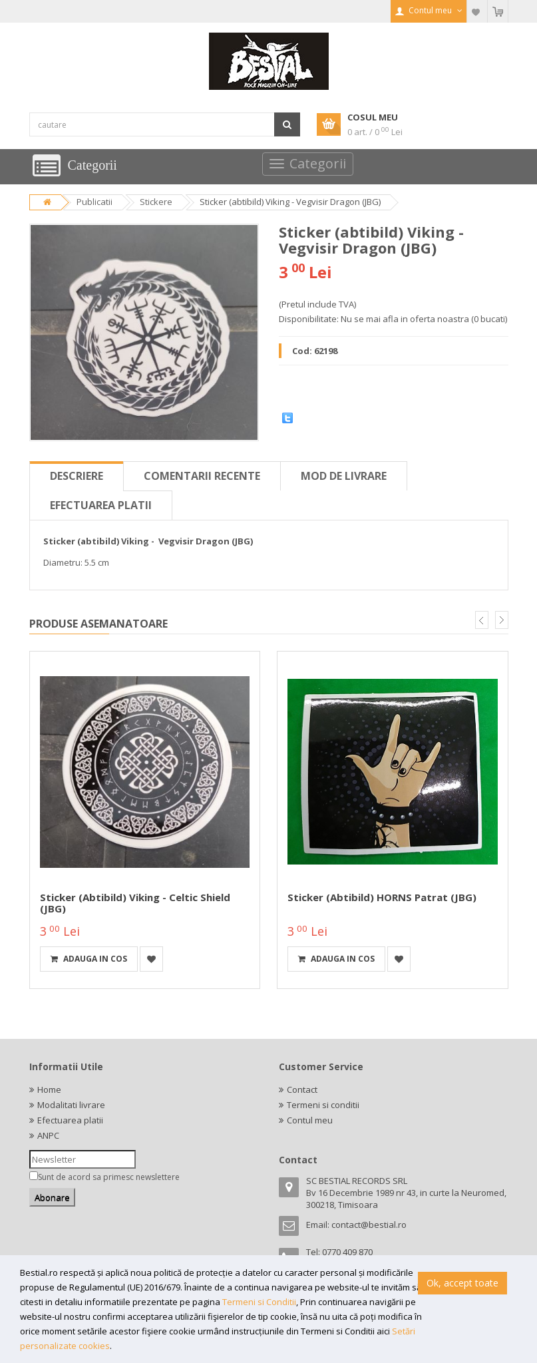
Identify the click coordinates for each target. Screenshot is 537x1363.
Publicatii (94, 202)
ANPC (48, 1135)
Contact (302, 1089)
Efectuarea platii (101, 505)
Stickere (156, 202)
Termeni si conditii (323, 1105)
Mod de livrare (344, 476)
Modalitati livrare (71, 1105)
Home (49, 1089)
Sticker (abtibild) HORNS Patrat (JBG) (381, 897)
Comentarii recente (202, 476)
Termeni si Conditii (259, 1302)
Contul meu (310, 1120)
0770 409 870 (347, 1252)
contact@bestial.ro (369, 1225)
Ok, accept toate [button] (462, 1282)
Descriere (76, 476)
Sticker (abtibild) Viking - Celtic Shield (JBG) (135, 902)
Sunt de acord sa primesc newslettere (109, 1177)
